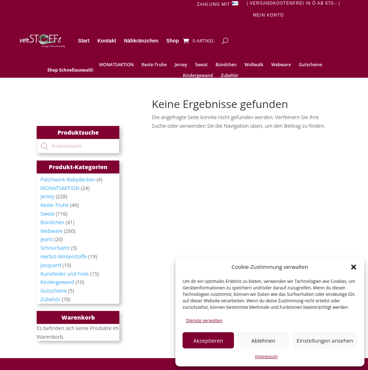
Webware (281, 65)
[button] (353, 267)
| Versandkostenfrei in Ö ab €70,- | (293, 3)
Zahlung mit (218, 4)
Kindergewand (198, 75)
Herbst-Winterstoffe (63, 256)
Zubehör (229, 75)
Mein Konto (268, 15)
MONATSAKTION (116, 65)
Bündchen (226, 65)
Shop (172, 41)
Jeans (46, 239)
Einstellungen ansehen (324, 340)
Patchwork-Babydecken (67, 179)
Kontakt (106, 41)
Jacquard (50, 265)
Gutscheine (310, 65)
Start (83, 41)
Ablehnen (263, 340)
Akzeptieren (208, 340)
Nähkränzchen (141, 41)
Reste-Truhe (154, 65)
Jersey (181, 65)
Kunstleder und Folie (64, 273)
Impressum (266, 356)
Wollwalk (254, 65)
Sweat (201, 65)
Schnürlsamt (55, 247)
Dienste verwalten (204, 320)
